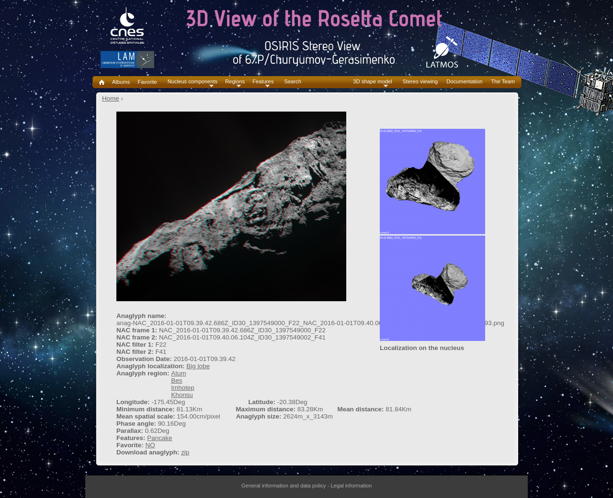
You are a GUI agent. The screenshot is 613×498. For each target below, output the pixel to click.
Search (292, 81)
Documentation (464, 81)
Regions (235, 81)
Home (110, 98)
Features (262, 81)
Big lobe (198, 366)
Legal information (351, 485)
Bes (176, 380)
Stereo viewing (420, 81)
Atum (178, 373)
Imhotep (182, 387)
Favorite (147, 82)
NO (150, 445)
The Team (503, 81)
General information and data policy (283, 485)
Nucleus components (192, 81)
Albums (121, 82)
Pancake (159, 437)
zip (185, 452)
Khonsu (182, 394)
